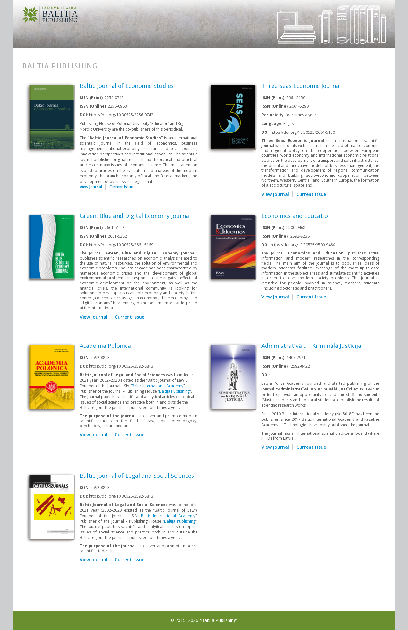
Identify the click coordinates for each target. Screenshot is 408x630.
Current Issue (121, 187)
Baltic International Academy (157, 386)
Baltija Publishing (174, 391)
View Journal (91, 187)
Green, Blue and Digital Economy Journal (135, 215)
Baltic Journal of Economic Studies (127, 85)
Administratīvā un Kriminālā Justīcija (311, 345)
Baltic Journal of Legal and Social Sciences (137, 475)
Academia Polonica (105, 345)
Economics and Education (296, 215)
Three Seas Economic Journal (301, 85)
